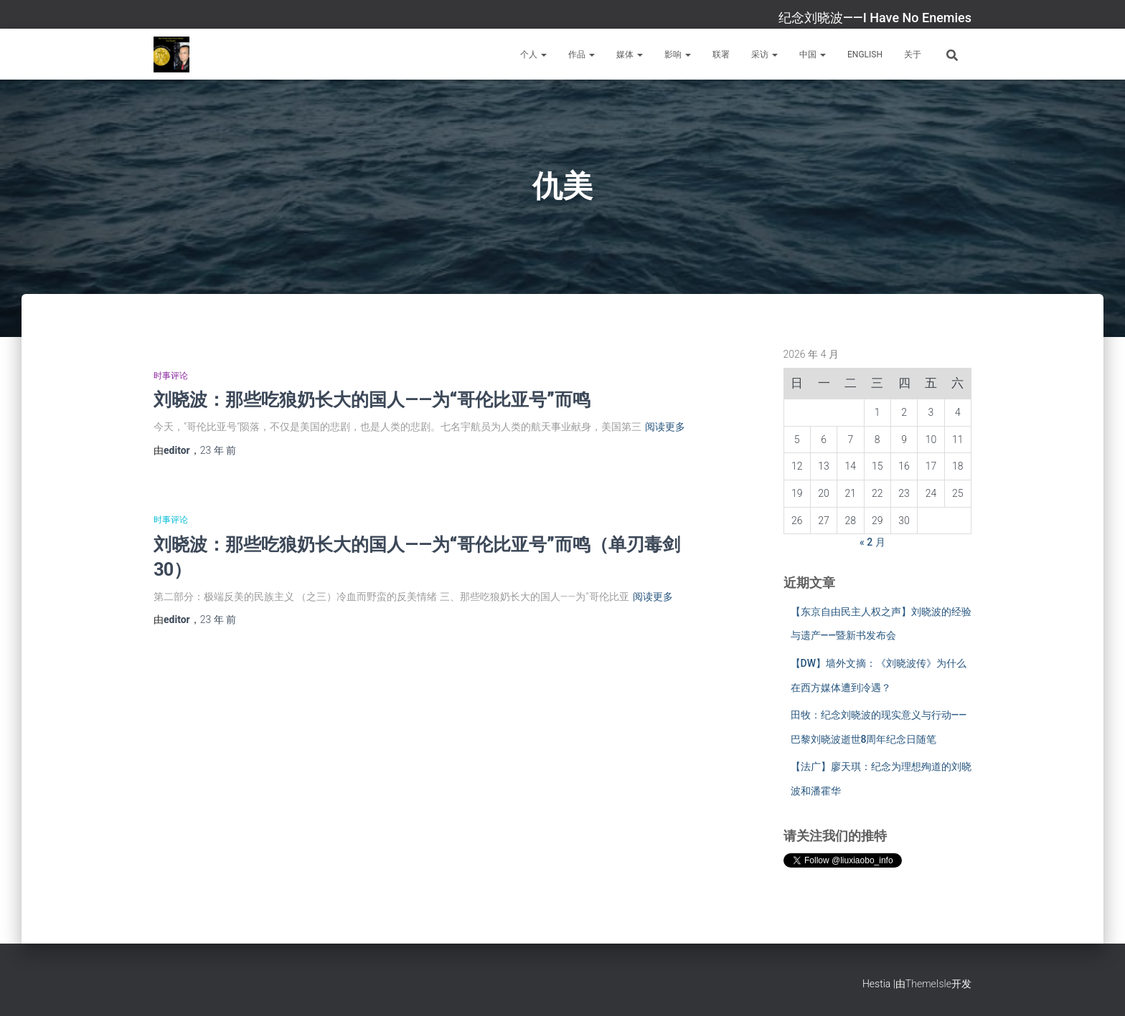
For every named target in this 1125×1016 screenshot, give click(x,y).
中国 (812, 54)
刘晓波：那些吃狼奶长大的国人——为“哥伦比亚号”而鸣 (372, 399)
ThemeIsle (928, 983)
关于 (912, 54)
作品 (581, 54)
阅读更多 (665, 426)
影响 (677, 54)
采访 (764, 54)
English (864, 54)
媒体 (629, 54)
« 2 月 (872, 542)
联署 (721, 54)
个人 (533, 54)
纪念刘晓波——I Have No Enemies (874, 17)
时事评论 (171, 376)
